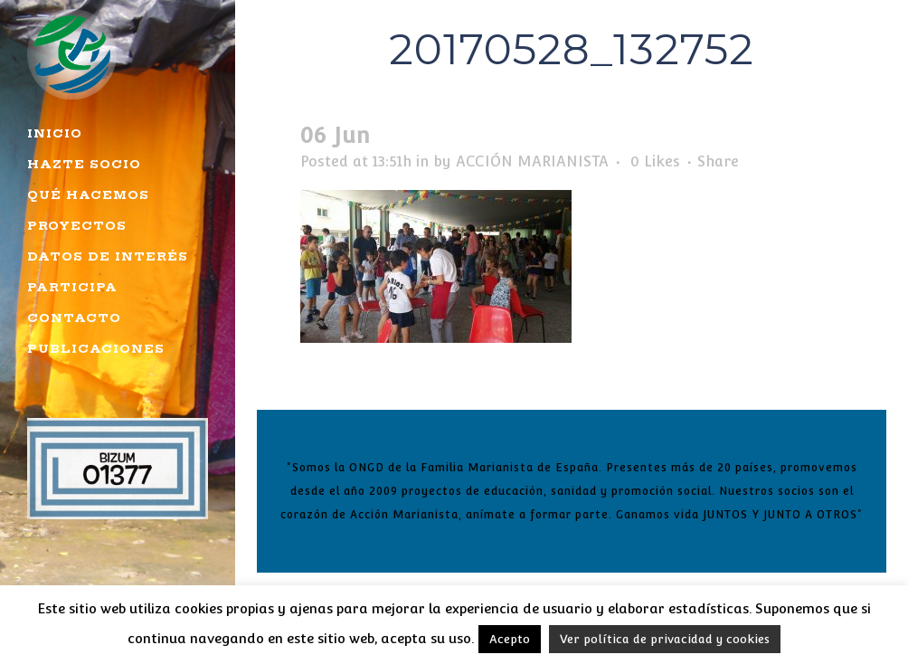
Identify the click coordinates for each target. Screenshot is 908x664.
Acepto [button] (509, 639)
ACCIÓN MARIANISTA (532, 161)
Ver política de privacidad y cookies (665, 639)
